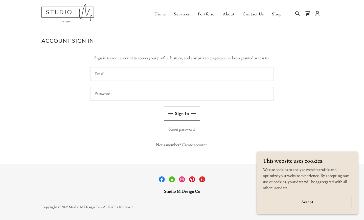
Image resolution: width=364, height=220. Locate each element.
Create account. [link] (195, 145)
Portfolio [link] (206, 14)
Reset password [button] (182, 129)
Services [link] (182, 14)
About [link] (229, 14)
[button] (317, 13)
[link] (67, 12)
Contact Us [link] (253, 14)
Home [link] (160, 14)
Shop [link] (277, 14)
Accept (307, 202)
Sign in (182, 113)
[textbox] (182, 74)
